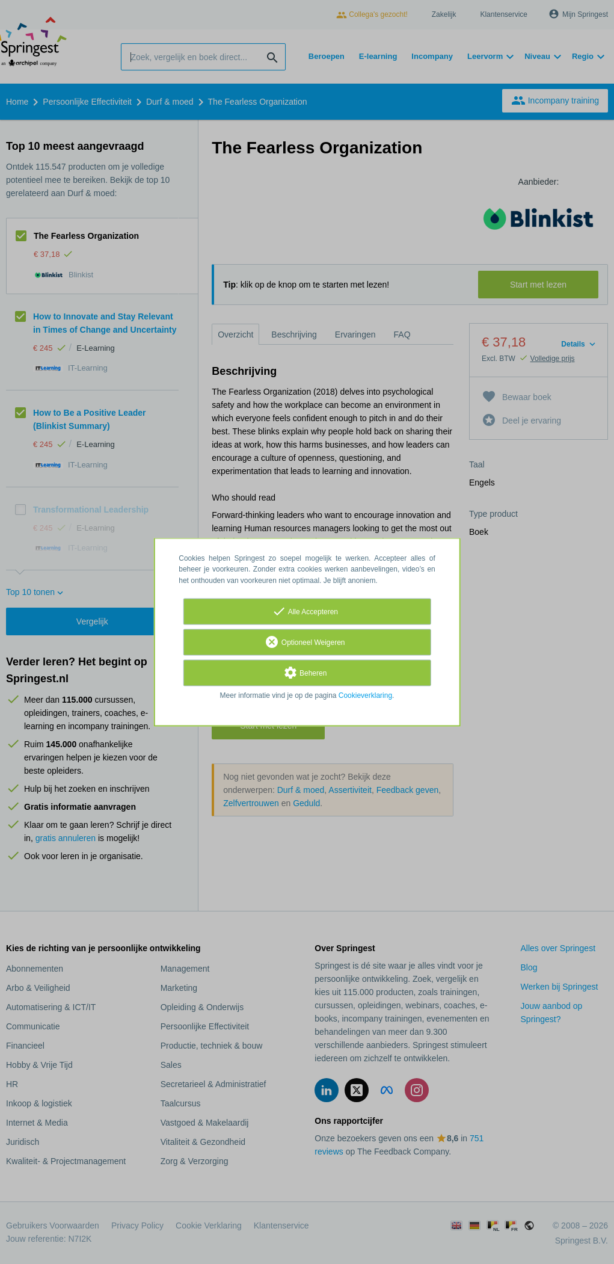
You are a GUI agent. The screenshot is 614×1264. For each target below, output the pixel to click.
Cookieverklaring (365, 695)
